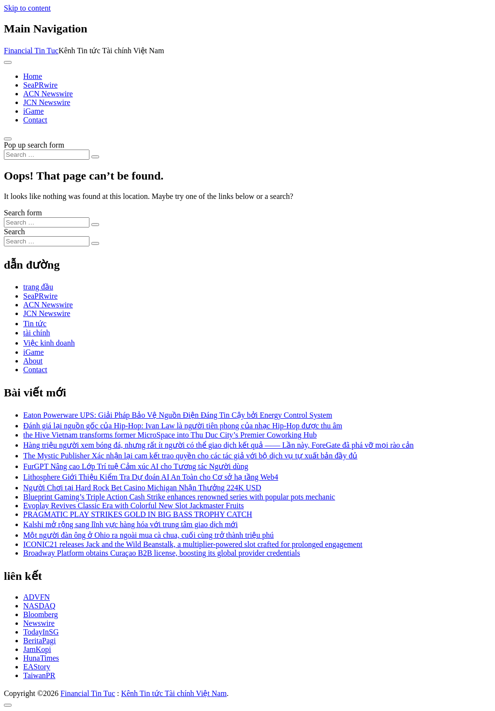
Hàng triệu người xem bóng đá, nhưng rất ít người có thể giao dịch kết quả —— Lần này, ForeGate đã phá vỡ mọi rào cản (218, 445)
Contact (35, 120)
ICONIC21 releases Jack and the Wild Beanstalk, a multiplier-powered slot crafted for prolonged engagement (193, 544)
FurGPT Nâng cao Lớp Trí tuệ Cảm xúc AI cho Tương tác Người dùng (135, 466)
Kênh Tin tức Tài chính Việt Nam (173, 693)
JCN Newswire (46, 102)
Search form (23, 213)
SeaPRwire (40, 85)
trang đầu (38, 287)
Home (32, 76)
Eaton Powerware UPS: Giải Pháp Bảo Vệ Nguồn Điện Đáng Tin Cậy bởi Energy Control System (177, 415)
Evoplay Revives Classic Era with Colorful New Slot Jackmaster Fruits (133, 505)
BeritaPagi (39, 640)
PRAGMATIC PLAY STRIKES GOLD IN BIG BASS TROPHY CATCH (137, 514)
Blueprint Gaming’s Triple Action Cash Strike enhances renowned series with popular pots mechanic (179, 497)
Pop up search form (34, 145)
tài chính (36, 333)
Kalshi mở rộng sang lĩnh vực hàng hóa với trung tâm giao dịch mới (130, 524)
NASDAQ (39, 606)
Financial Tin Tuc (31, 50)
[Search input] (46, 155)
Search (14, 231)
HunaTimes (41, 658)
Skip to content (27, 8)
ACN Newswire (48, 94)
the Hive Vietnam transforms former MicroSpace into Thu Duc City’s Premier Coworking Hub (170, 435)
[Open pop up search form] (8, 138)
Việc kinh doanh (49, 343)
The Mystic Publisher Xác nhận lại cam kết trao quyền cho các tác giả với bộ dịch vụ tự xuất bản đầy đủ (190, 456)
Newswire (39, 623)
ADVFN (36, 597)
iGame (33, 111)
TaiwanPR (39, 675)
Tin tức (34, 323)
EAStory (36, 667)
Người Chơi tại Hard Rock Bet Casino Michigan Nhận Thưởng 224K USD (142, 488)
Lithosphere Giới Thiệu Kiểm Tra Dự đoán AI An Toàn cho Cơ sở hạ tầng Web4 (150, 477)
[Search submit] (95, 156)
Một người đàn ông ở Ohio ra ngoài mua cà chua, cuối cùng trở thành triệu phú (148, 535)
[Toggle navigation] (8, 62)
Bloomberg (40, 614)
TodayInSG (41, 632)
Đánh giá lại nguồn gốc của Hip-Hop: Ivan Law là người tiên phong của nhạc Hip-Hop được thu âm (182, 426)
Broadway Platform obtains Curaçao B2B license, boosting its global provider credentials (161, 553)
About (33, 361)
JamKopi (37, 649)
